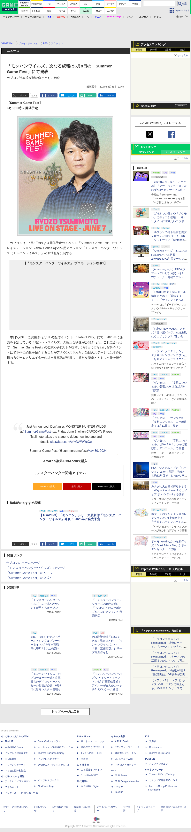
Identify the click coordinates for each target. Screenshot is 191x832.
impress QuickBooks (159, 753)
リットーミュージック (92, 741)
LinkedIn (110, 95)
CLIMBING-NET (89, 775)
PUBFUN (150, 759)
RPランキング (146, 152)
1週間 (168, 49)
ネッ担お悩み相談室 (15, 770)
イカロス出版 (118, 736)
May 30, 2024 (97, 450)
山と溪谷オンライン (91, 769)
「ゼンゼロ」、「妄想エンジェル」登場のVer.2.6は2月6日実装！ (169, 386)
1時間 (139, 49)
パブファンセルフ (158, 763)
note (90, 95)
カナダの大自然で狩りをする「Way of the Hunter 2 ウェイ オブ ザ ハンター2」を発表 (169, 490)
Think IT (9, 741)
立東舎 (84, 759)
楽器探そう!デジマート (93, 747)
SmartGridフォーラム (49, 741)
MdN (113, 770)
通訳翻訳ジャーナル (125, 753)
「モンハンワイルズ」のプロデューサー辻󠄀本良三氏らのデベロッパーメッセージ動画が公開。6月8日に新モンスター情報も (46, 681)
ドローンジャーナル (15, 764)
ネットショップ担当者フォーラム (55, 747)
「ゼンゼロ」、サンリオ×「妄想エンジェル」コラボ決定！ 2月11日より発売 (169, 421)
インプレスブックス (48, 780)
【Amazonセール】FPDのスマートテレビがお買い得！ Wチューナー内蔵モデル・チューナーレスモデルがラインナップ (169, 277)
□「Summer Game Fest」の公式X (27, 578)
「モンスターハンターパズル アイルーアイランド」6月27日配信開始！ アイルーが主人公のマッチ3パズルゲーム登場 (107, 681)
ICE (147, 736)
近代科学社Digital (90, 786)
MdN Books (121, 775)
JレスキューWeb (124, 759)
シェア (51, 95)
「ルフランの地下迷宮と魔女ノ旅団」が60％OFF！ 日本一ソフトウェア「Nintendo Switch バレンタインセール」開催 (169, 240)
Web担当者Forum (14, 747)
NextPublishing (46, 786)
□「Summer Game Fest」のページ (28, 573)
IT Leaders (10, 759)
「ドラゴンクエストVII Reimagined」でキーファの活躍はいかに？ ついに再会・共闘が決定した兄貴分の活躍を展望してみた (169, 660)
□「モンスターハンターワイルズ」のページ (34, 567)
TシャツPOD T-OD (91, 753)
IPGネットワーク (154, 769)
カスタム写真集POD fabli (163, 780)
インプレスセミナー (48, 759)
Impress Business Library (51, 753)
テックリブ (117, 787)
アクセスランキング (153, 44)
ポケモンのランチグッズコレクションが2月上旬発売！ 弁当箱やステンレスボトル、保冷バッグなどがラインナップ (169, 521)
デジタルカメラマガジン (18, 781)
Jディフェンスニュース (127, 747)
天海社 (152, 741)
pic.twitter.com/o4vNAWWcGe (71, 441)
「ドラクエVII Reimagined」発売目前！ (162, 630)
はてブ (71, 95)
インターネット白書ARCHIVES (21, 793)
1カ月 (183, 49)
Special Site (148, 106)
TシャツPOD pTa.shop (161, 774)
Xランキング (148, 147)
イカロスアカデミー (125, 764)
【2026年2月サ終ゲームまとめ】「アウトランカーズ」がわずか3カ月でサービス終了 (169, 185)
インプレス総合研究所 (16, 753)
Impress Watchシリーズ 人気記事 (162, 569)
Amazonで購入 (47, 486)
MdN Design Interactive (127, 781)
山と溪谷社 (83, 764)
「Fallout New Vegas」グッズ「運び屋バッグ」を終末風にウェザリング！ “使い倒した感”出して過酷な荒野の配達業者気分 (169, 336)
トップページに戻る (65, 711)
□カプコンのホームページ (22, 562)
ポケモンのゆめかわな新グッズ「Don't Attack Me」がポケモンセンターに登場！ (169, 545)
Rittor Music (83, 736)
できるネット (12, 787)
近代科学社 (83, 781)
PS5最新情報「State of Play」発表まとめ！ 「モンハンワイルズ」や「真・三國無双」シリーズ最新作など (107, 644)
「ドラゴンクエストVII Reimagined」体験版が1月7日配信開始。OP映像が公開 (168, 670)
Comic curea (155, 747)
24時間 (153, 49)
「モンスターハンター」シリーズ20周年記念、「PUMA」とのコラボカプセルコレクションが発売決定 (107, 607)
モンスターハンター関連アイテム (59, 473)
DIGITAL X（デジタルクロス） (54, 764)
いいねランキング (175, 152)
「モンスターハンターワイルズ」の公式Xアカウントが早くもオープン (46, 603)
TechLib (119, 792)
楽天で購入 (77, 486)
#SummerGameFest (37, 431)
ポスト (23, 95)
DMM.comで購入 (106, 486)
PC (87, 16)
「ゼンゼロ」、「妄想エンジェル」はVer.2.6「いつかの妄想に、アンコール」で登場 (169, 444)
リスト (34, 95)
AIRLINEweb (121, 741)
